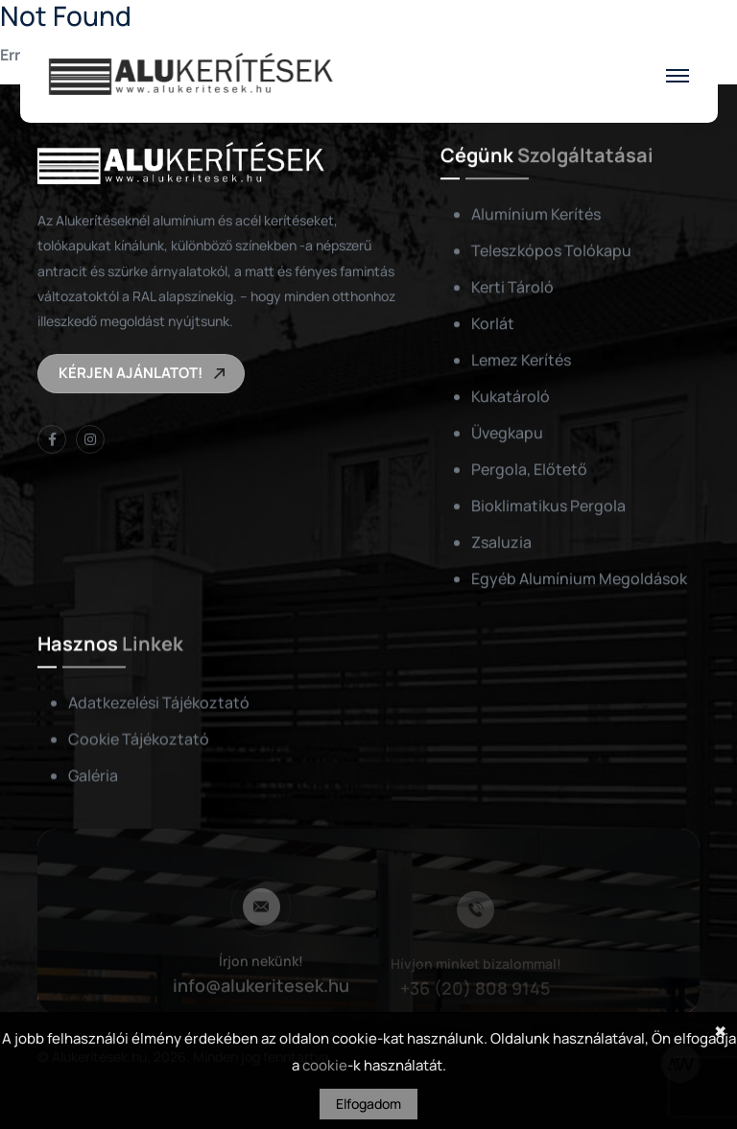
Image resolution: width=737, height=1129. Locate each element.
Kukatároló (510, 396)
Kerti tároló (512, 286)
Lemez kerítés (521, 359)
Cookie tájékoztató (138, 739)
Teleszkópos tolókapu (551, 250)
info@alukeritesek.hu (261, 988)
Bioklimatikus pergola (548, 505)
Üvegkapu (507, 432)
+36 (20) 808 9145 (475, 989)
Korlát (492, 323)
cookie (324, 1065)
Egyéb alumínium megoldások (579, 578)
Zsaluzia (501, 542)
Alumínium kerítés (536, 213)
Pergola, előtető (529, 469)
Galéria (93, 776)
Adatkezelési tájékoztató (159, 703)
